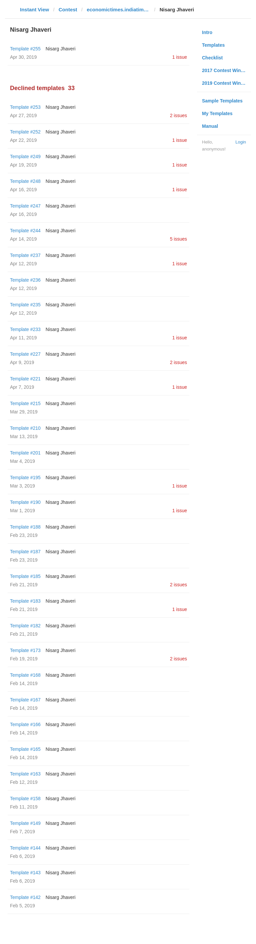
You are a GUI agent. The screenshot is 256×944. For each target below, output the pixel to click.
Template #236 (25, 280)
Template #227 (25, 354)
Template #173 (25, 650)
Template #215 (25, 403)
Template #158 (25, 798)
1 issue (179, 57)
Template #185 (25, 576)
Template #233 (25, 329)
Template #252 (25, 131)
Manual (210, 126)
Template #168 (25, 675)
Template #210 (25, 428)
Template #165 (25, 749)
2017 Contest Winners (226, 70)
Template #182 (25, 625)
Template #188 (25, 527)
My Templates (217, 113)
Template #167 (25, 699)
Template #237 (25, 255)
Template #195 (25, 477)
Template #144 (25, 848)
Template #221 (25, 378)
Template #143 (25, 872)
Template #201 (25, 452)
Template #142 (25, 897)
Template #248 (25, 181)
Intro (207, 32)
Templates (213, 45)
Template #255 (25, 48)
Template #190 (25, 502)
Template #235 (25, 304)
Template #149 (25, 823)
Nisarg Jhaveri (60, 48)
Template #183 (25, 601)
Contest (68, 9)
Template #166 (25, 724)
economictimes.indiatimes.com (118, 9)
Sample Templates (222, 100)
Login (240, 141)
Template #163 (25, 773)
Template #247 (25, 206)
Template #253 (25, 107)
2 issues (178, 115)
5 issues (178, 239)
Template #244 (25, 230)
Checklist (212, 57)
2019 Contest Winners (226, 83)
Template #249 (25, 156)
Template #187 (25, 551)
